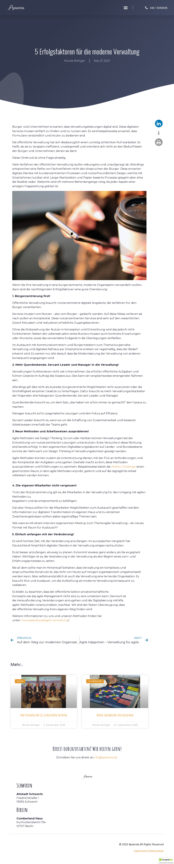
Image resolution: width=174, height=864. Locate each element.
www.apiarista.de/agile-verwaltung (44, 620)
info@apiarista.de (105, 757)
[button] (126, 7)
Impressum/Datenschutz (149, 851)
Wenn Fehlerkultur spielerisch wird (115, 715)
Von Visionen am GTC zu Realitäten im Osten (43, 715)
